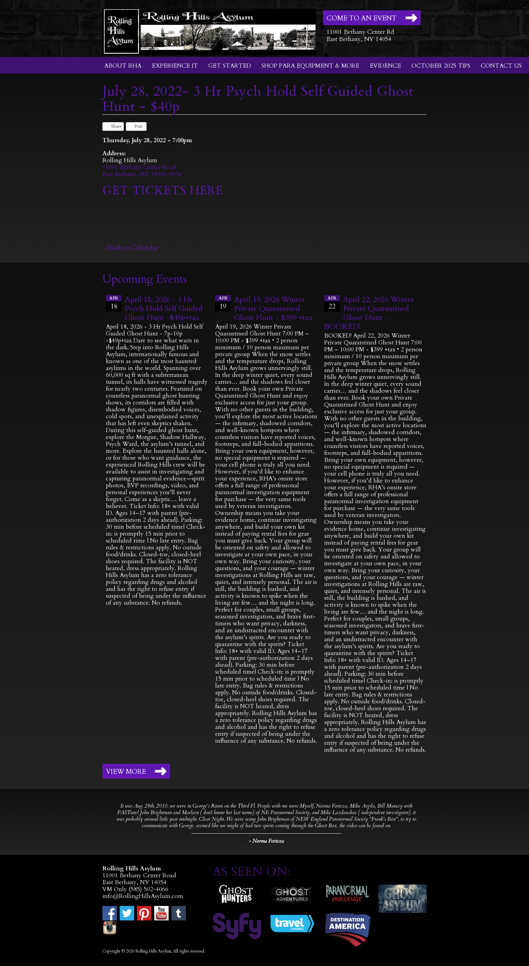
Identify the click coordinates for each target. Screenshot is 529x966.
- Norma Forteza (266, 841)
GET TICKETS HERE (164, 190)
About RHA (122, 66)
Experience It (175, 66)
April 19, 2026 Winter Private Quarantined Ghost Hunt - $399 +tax (273, 308)
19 (223, 303)
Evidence (385, 66)
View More (126, 771)
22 (332, 303)
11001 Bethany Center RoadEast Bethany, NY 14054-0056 (142, 170)
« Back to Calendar (130, 247)
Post (135, 126)
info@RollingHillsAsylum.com (142, 896)
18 (113, 303)
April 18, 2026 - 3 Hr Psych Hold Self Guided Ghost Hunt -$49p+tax (163, 308)
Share (113, 126)
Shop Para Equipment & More (310, 66)
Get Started (229, 66)
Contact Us (501, 66)
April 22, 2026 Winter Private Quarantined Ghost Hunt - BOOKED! (369, 313)
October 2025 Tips (440, 66)
